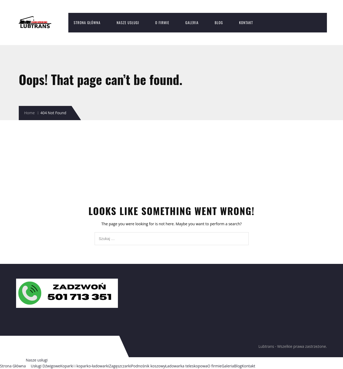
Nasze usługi (128, 22)
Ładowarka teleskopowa (186, 365)
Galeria (192, 22)
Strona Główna (87, 22)
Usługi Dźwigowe (45, 365)
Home (29, 112)
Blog (219, 22)
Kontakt (246, 22)
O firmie (162, 22)
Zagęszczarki (120, 365)
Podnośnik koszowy (148, 365)
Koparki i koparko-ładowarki (84, 365)
